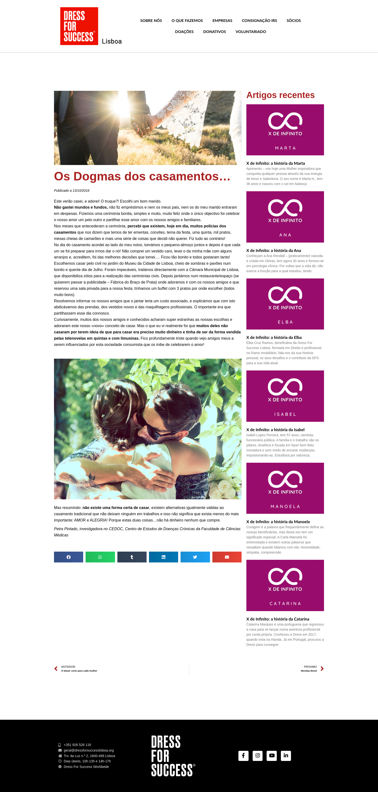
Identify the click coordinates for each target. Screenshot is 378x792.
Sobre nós (151, 20)
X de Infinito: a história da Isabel (275, 429)
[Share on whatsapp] (100, 557)
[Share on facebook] (68, 557)
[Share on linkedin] (163, 557)
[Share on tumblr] (132, 557)
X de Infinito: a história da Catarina (277, 618)
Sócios (294, 20)
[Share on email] (227, 557)
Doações (184, 31)
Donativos (214, 31)
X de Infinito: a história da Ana (273, 250)
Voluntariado (251, 31)
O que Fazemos (187, 20)
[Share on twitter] (195, 557)
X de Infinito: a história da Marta (275, 163)
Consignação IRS (259, 20)
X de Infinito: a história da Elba (274, 337)
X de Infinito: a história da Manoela (278, 521)
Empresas (222, 20)
